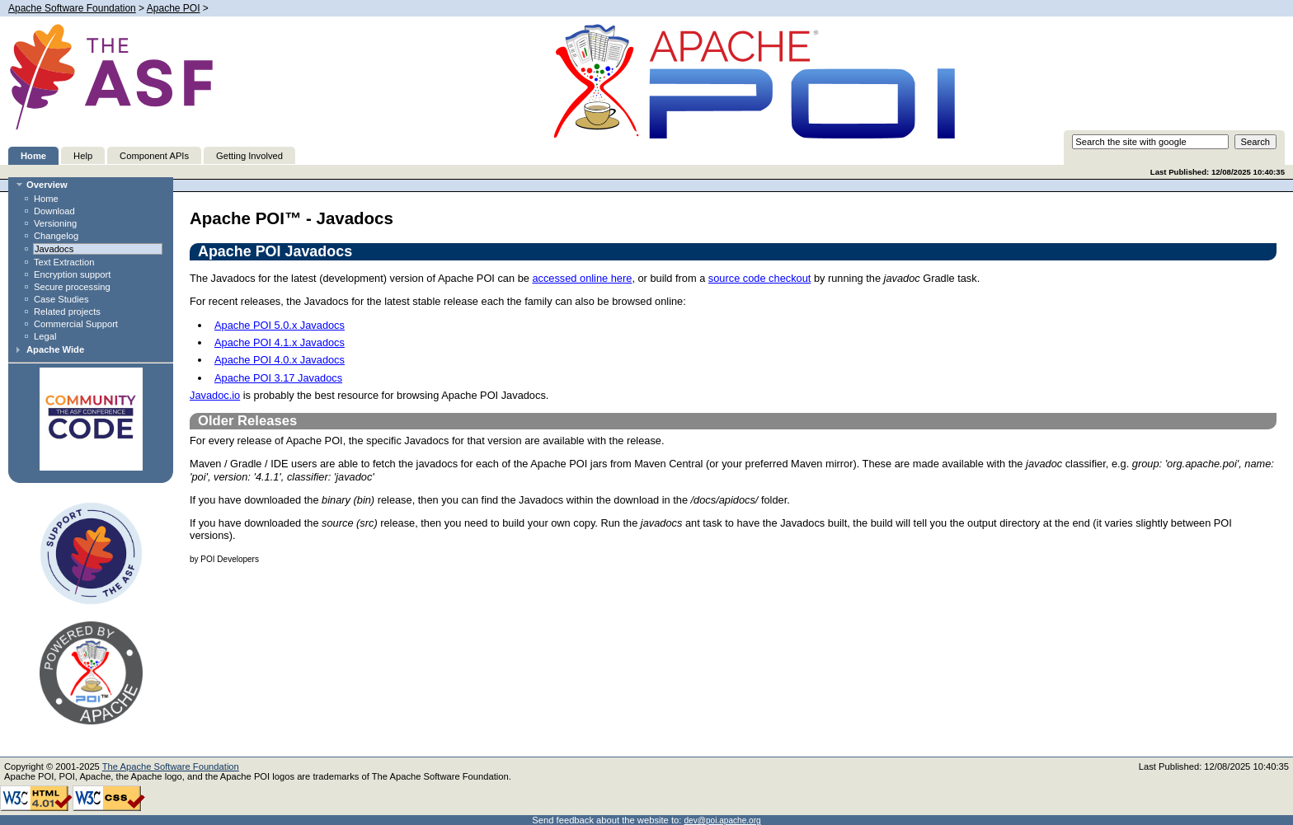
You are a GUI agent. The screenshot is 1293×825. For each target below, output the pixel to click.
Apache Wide (55, 349)
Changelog (56, 236)
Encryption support (72, 274)
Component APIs (154, 156)
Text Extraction (64, 262)
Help (82, 156)
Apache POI (173, 8)
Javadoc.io (215, 395)
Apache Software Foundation (72, 8)
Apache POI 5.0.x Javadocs (279, 325)
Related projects (67, 311)
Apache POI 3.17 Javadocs (278, 378)
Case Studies (61, 299)
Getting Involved (249, 156)
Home (33, 156)
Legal (45, 336)
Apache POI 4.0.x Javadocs (279, 360)
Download (54, 211)
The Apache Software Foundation (170, 766)
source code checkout (759, 278)
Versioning (55, 223)
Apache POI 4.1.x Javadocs (279, 342)
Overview (47, 185)
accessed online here (582, 278)
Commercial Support (76, 324)
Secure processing (72, 287)
